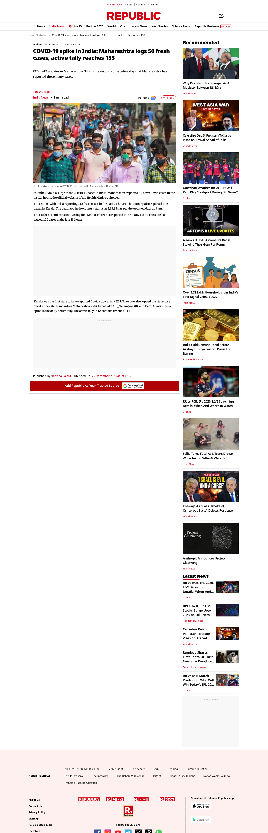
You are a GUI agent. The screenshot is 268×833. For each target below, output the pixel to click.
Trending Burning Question (80, 783)
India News (41, 97)
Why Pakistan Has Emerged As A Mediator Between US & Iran (206, 85)
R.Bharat (129, 4)
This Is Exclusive (74, 776)
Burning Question (197, 769)
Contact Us (35, 806)
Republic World (114, 4)
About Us (34, 800)
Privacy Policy (37, 812)
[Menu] (220, 16)
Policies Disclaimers (40, 825)
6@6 (156, 769)
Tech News (189, 569)
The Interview (100, 776)
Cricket (187, 198)
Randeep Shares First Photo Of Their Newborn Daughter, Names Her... (198, 659)
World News (190, 93)
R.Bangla (140, 4)
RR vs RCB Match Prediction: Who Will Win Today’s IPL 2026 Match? (199, 683)
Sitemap (34, 819)
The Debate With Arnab (131, 776)
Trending (172, 769)
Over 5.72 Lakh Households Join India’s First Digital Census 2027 (210, 294)
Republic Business (193, 359)
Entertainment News (194, 667)
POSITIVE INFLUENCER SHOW (81, 769)
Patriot (157, 776)
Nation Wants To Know (216, 776)
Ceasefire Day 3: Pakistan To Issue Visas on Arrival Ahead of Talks (207, 137)
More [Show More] (225, 26)
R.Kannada (153, 4)
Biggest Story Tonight (182, 776)
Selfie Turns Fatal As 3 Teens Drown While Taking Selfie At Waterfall (208, 455)
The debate (138, 769)
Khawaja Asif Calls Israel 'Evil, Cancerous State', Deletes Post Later (208, 508)
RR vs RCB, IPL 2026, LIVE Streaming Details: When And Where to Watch (208, 403)
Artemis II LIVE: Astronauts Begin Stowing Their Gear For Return (206, 242)
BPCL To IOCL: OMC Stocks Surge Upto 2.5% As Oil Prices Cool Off (197, 613)
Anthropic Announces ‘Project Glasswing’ (204, 560)
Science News (191, 250)
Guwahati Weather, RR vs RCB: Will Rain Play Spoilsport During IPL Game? (210, 190)
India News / (44, 35)
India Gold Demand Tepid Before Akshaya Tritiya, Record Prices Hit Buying (206, 349)
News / (33, 35)
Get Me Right (115, 769)
